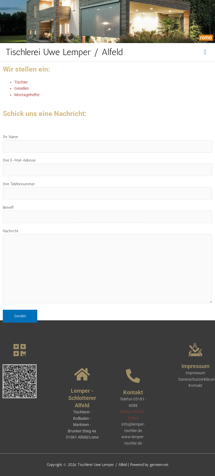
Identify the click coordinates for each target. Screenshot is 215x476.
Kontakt (204, 385)
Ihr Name (107, 154)
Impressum (204, 373)
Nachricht (107, 277)
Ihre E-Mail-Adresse (107, 178)
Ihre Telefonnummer (107, 201)
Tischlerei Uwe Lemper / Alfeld (64, 52)
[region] (107, 21)
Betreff (107, 225)
